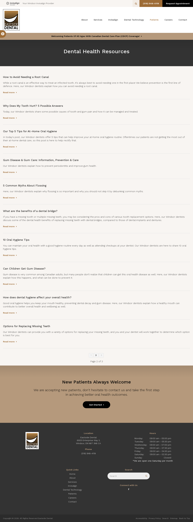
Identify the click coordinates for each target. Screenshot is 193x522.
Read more (9, 92)
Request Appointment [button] (177, 3)
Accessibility (141, 518)
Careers (168, 20)
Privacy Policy (155, 518)
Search (165, 518)
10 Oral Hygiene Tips (16, 239)
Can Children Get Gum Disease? (24, 268)
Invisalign (113, 20)
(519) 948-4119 (149, 3)
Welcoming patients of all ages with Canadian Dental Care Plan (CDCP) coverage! (95, 36)
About (84, 20)
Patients (154, 20)
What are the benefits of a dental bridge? (30, 211)
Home (72, 474)
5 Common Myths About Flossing (24, 185)
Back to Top (184, 518)
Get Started (95, 405)
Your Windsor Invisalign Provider (30, 3)
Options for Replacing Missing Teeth (26, 326)
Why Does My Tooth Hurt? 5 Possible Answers (33, 105)
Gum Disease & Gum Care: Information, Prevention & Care (41, 160)
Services (98, 20)
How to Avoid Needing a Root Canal (26, 77)
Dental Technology (134, 20)
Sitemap (174, 518)
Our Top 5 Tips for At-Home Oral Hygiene (30, 131)
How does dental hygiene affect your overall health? (37, 297)
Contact (183, 20)
